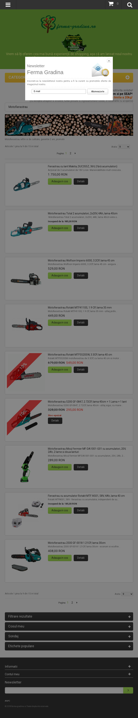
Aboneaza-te (97, 91)
